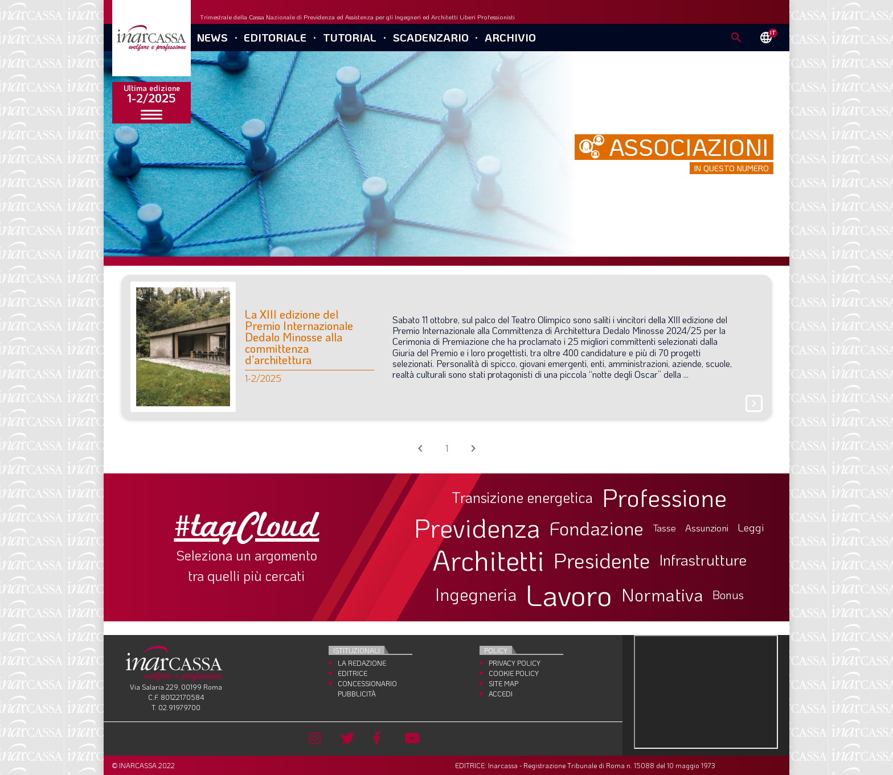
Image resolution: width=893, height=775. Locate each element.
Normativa (662, 594)
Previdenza (477, 527)
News (212, 37)
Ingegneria (476, 594)
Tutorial (349, 37)
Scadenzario (431, 37)
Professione (664, 497)
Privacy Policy (514, 662)
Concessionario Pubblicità (367, 688)
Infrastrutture (703, 560)
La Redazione (362, 662)
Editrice (352, 673)
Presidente (602, 559)
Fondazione (597, 528)
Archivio (510, 37)
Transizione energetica (522, 497)
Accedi (501, 693)
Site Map (503, 683)
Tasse (664, 527)
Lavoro (569, 594)
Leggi (751, 527)
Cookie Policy (514, 673)
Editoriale (275, 37)
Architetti (488, 560)
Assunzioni (706, 528)
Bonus (728, 594)
